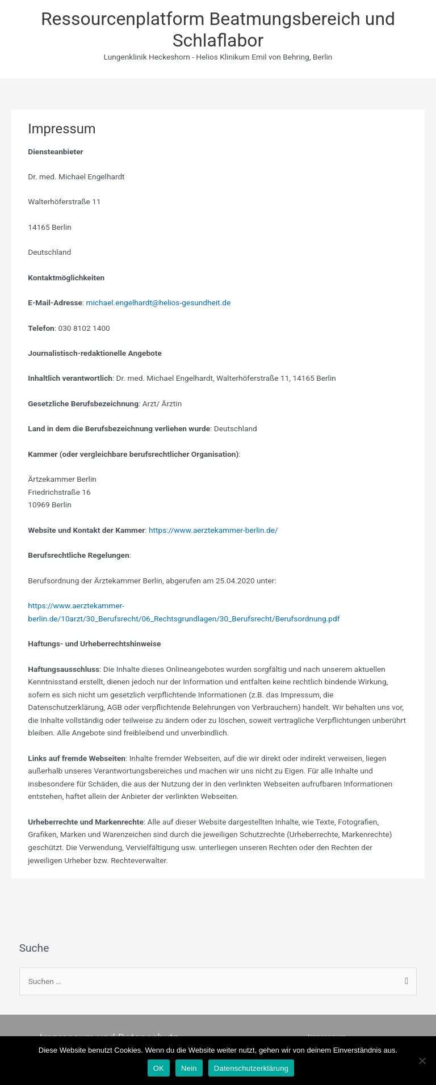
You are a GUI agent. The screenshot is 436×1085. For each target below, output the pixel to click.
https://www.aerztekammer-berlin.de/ (213, 530)
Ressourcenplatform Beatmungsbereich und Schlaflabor (218, 29)
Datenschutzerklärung (251, 1068)
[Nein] (421, 1060)
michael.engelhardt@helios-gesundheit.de (158, 302)
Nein (189, 1068)
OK (158, 1068)
